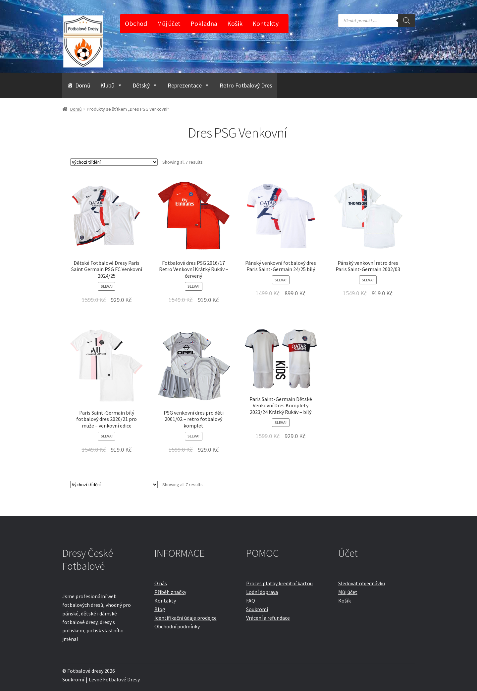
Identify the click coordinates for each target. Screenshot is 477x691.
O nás (160, 583)
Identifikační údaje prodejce (185, 617)
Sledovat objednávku (361, 583)
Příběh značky (170, 592)
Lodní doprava (262, 592)
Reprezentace (189, 85)
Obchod (136, 23)
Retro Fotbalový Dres (246, 85)
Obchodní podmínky (177, 626)
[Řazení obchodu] (114, 162)
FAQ (250, 600)
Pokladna (203, 23)
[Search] (406, 20)
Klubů (111, 85)
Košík (234, 23)
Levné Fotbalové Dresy (114, 679)
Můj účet (169, 23)
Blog (159, 609)
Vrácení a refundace (268, 617)
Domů (82, 85)
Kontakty (265, 23)
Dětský (145, 85)
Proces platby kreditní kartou (279, 583)
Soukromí (257, 609)
